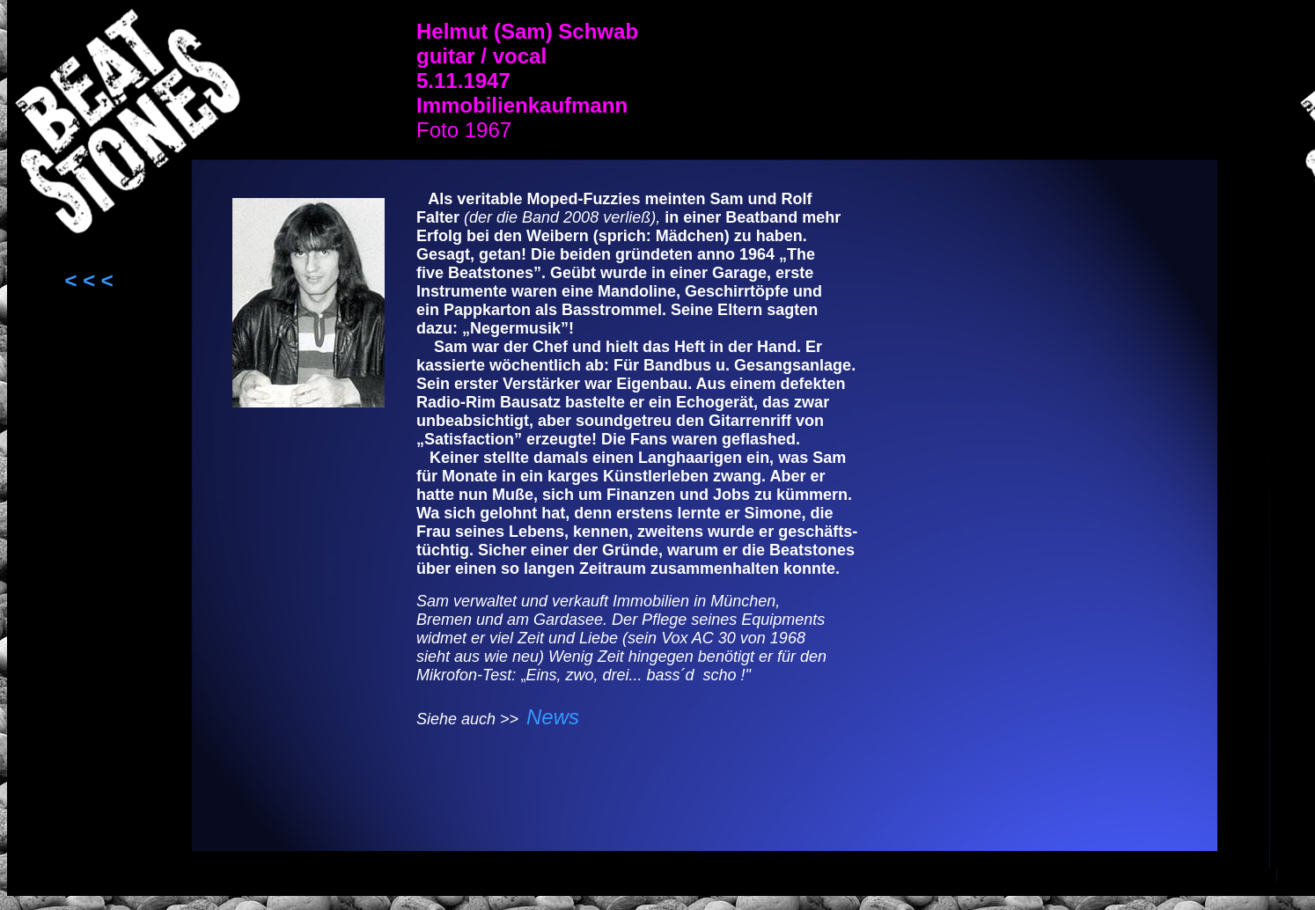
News (552, 717)
